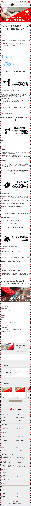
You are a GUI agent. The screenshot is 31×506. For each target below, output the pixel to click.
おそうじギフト (3, 443)
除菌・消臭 (2, 483)
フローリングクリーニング (4, 435)
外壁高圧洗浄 (2, 476)
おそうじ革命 (2, 4)
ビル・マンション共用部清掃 (19, 450)
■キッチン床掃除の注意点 (5, 62)
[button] (29, 392)
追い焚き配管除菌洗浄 (19, 428)
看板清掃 (17, 476)
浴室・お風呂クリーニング (4, 428)
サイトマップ (18, 496)
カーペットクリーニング (4, 436)
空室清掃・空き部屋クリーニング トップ (7, 454)
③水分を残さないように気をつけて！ (7, 65)
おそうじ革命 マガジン (4, 496)
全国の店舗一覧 (18, 493)
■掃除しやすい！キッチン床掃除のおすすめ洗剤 (9, 52)
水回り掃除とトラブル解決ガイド (16, 4)
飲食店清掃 (2, 447)
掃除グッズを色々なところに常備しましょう (8, 59)
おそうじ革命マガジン (8, 4)
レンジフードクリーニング (19, 427)
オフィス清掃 (2, 450)
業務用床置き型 (3, 420)
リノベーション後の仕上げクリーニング (21, 466)
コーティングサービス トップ (5, 479)
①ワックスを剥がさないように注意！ (7, 63)
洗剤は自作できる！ (5, 61)
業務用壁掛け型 (18, 416)
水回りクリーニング (3, 426)
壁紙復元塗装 (2, 486)
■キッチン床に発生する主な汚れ (6, 51)
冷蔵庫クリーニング (3, 432)
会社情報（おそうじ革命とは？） (21, 494)
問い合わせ (2, 498)
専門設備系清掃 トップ (4, 469)
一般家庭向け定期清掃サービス (20, 440)
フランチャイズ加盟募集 (4, 494)
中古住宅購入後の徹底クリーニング (20, 457)
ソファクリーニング (18, 437)
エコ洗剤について (18, 421)
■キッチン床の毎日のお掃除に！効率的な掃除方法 (9, 57)
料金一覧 (2, 491)
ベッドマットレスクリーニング (5, 437)
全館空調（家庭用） (18, 420)
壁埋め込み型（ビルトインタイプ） (5, 416)
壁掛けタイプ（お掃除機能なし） (5, 414)
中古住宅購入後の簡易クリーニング (20, 462)
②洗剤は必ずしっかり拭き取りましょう (8, 64)
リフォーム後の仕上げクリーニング (5, 466)
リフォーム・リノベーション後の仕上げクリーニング (7, 465)
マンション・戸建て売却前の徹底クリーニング (22, 458)
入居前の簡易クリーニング (4, 461)
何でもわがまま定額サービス (4, 440)
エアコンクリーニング (4, 413)
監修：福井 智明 (27, 379)
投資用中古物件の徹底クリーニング (5, 458)
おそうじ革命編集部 (18, 369)
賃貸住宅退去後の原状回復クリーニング (6, 457)
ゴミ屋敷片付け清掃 (18, 441)
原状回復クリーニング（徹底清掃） (5, 456)
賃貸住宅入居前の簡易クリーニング (5, 462)
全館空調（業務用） (3, 421)
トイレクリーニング (3, 431)
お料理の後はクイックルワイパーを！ (7, 58)
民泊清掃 (2, 451)
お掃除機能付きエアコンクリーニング (21, 414)
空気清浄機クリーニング (4, 472)
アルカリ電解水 (4, 56)
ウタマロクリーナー (5, 55)
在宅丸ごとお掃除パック (4, 441)
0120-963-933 (21, 2)
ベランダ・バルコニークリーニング (20, 436)
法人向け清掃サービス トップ (5, 446)
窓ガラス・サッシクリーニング (20, 435)
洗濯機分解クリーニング (19, 431)
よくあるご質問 (3, 493)
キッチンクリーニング (3, 427)
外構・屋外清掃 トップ (4, 475)
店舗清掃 (17, 447)
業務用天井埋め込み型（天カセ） (20, 417)
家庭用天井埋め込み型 (3, 417)
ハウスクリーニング (4, 424)
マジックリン (4, 54)
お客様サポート (18, 491)
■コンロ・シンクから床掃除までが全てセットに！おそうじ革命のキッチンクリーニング (14, 66)
